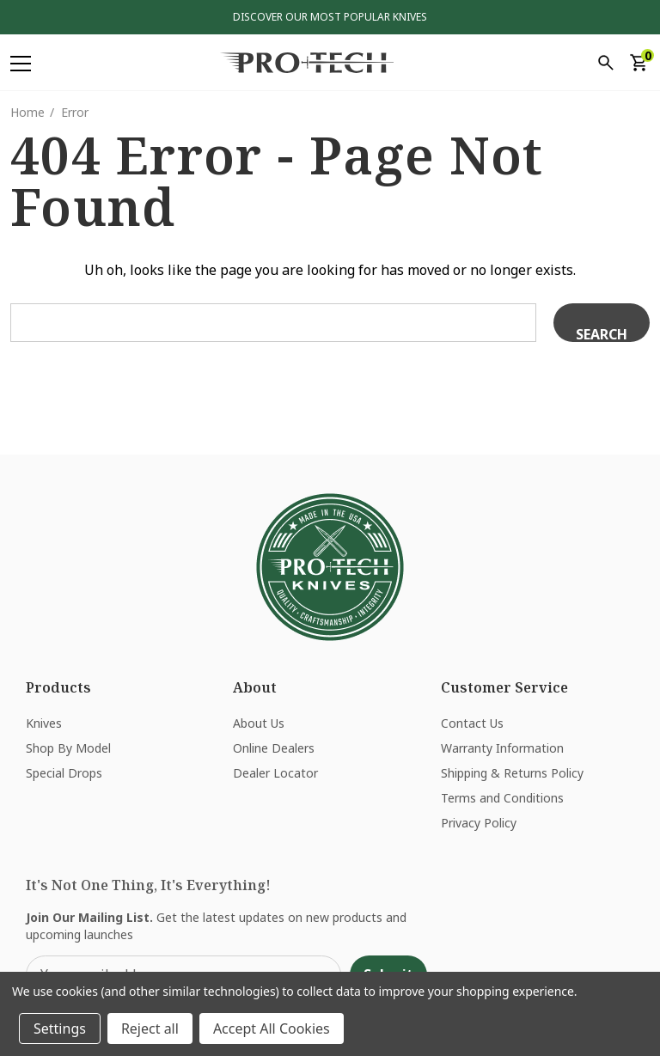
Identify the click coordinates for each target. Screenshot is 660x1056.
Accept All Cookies (271, 1028)
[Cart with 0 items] (638, 62)
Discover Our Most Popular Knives (330, 16)
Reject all (150, 1028)
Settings (60, 1028)
